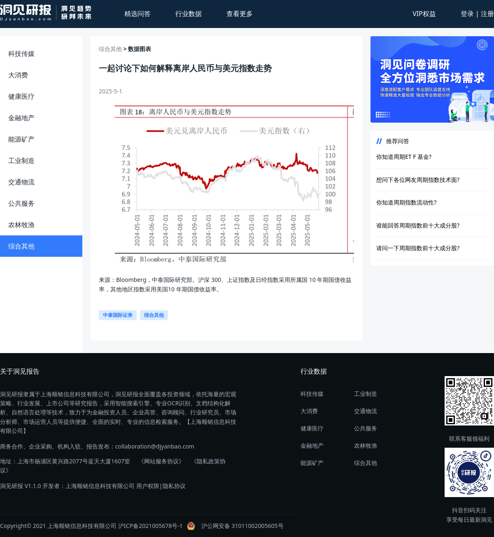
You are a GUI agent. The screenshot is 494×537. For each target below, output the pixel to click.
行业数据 (188, 13)
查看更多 (239, 13)
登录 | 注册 (477, 13)
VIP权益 (424, 13)
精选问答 (137, 13)
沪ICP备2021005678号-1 (150, 526)
